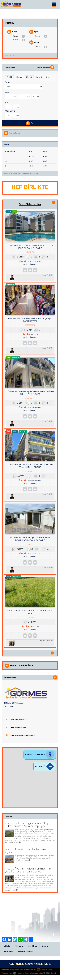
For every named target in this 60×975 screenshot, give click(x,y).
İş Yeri (34, 32)
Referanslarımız (25, 951)
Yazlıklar (19, 946)
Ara (30, 123)
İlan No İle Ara (14, 133)
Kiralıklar (8, 951)
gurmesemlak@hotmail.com (19, 735)
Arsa (34, 42)
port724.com (17, 969)
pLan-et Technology (24, 973)
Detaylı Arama (45, 67)
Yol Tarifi (45, 766)
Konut (12, 32)
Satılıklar (32, 946)
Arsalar (45, 946)
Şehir (7, 82)
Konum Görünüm (40, 754)
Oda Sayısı (10, 111)
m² (6, 102)
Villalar (7, 946)
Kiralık (19, 40)
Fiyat (7, 92)
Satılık (19, 36)
